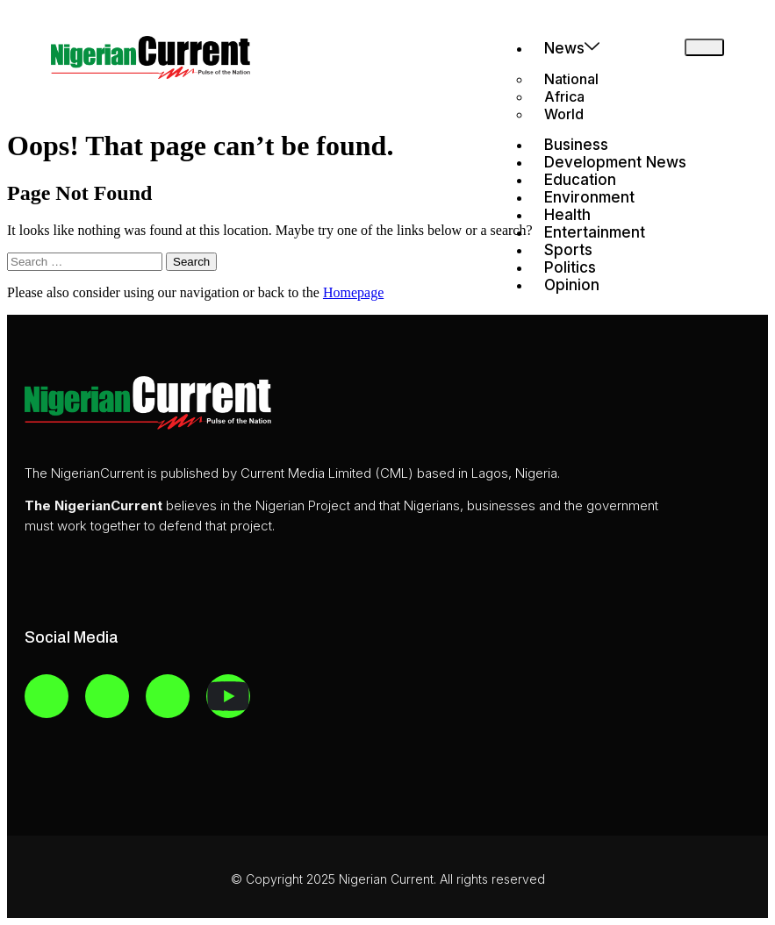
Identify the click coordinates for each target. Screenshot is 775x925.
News (571, 48)
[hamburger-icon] (704, 47)
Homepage (353, 292)
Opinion (571, 285)
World (564, 114)
